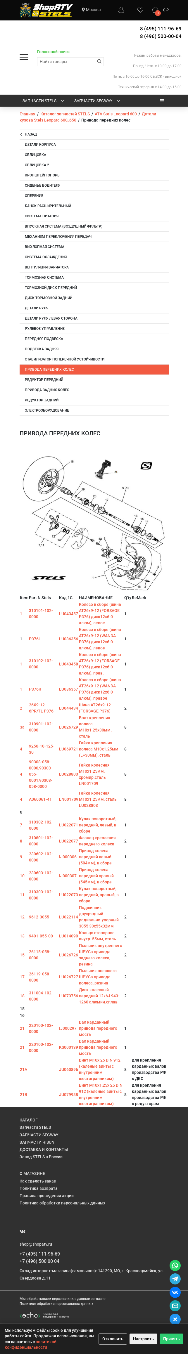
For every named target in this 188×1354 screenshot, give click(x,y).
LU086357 (68, 689)
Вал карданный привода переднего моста (98, 1028)
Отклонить (112, 1338)
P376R (35, 689)
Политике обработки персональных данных (56, 1304)
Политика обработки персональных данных (62, 1203)
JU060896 (68, 1069)
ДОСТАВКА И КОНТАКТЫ (44, 1149)
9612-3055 (39, 917)
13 (22, 936)
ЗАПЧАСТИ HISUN (37, 1142)
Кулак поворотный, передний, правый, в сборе (99, 894)
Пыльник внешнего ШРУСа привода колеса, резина (98, 976)
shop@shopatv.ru (36, 1244)
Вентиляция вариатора (47, 267)
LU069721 (68, 749)
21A (23, 1069)
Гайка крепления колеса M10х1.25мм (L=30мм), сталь (98, 749)
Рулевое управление (45, 329)
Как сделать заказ (38, 1181)
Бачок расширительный (48, 206)
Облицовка (35, 155)
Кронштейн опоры (42, 175)
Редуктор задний (41, 400)
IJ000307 (68, 875)
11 (22, 894)
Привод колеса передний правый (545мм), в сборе (96, 875)
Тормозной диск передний (51, 288)
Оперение (34, 196)
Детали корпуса (40, 145)
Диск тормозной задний (48, 298)
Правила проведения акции (47, 1195)
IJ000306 (68, 856)
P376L (35, 639)
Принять (171, 1338)
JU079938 (68, 1094)
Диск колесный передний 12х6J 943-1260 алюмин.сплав (99, 995)
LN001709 (68, 799)
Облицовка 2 (37, 165)
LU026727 (68, 977)
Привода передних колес (49, 369)
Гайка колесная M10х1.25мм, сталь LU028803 (98, 799)
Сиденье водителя (42, 185)
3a (22, 727)
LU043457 (68, 613)
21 (22, 1028)
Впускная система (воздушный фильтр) (63, 226)
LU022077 (68, 841)
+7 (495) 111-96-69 (40, 1254)
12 (22, 917)
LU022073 (68, 894)
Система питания (41, 216)
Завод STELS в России (41, 1156)
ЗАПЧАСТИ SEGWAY (97, 101)
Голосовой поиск (53, 51)
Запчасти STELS (44, 101)
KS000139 (68, 1047)
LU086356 (68, 639)
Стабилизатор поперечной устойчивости (64, 359)
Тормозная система (44, 277)
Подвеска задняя (41, 349)
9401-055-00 (41, 936)
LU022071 (68, 825)
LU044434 (68, 708)
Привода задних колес (47, 390)
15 (22, 955)
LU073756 (68, 996)
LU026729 (68, 727)
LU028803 (68, 774)
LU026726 (68, 955)
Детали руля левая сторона (51, 318)
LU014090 (68, 936)
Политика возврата (39, 1188)
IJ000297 (68, 1028)
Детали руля (36, 308)
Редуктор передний (44, 380)
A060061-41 (40, 799)
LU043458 (68, 664)
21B (23, 1094)
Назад (28, 134)
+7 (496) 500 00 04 (39, 1261)
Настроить (143, 1338)
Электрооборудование (47, 410)
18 (22, 996)
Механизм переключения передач (58, 237)
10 (22, 875)
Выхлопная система (44, 247)
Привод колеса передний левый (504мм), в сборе (95, 856)
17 (22, 977)
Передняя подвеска (44, 339)
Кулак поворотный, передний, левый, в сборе (97, 824)
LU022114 (68, 917)
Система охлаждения (46, 257)
